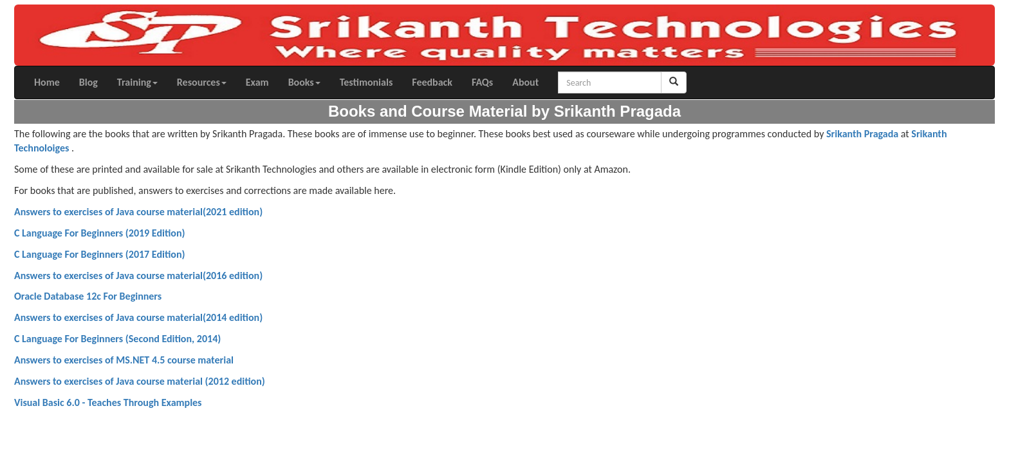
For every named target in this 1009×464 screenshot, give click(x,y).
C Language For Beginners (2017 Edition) (99, 254)
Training (137, 82)
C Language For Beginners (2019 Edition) (99, 233)
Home (47, 82)
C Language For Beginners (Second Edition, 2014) (117, 339)
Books (304, 82)
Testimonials (366, 82)
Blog (88, 82)
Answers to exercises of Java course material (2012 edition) (139, 381)
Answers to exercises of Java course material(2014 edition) (138, 317)
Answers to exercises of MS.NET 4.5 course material (124, 360)
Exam (257, 82)
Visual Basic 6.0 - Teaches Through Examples (108, 402)
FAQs (482, 82)
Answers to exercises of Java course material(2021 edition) (138, 212)
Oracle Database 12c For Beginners (88, 296)
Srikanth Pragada (862, 134)
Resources (202, 82)
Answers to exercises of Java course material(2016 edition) (138, 275)
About (525, 82)
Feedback (432, 82)
